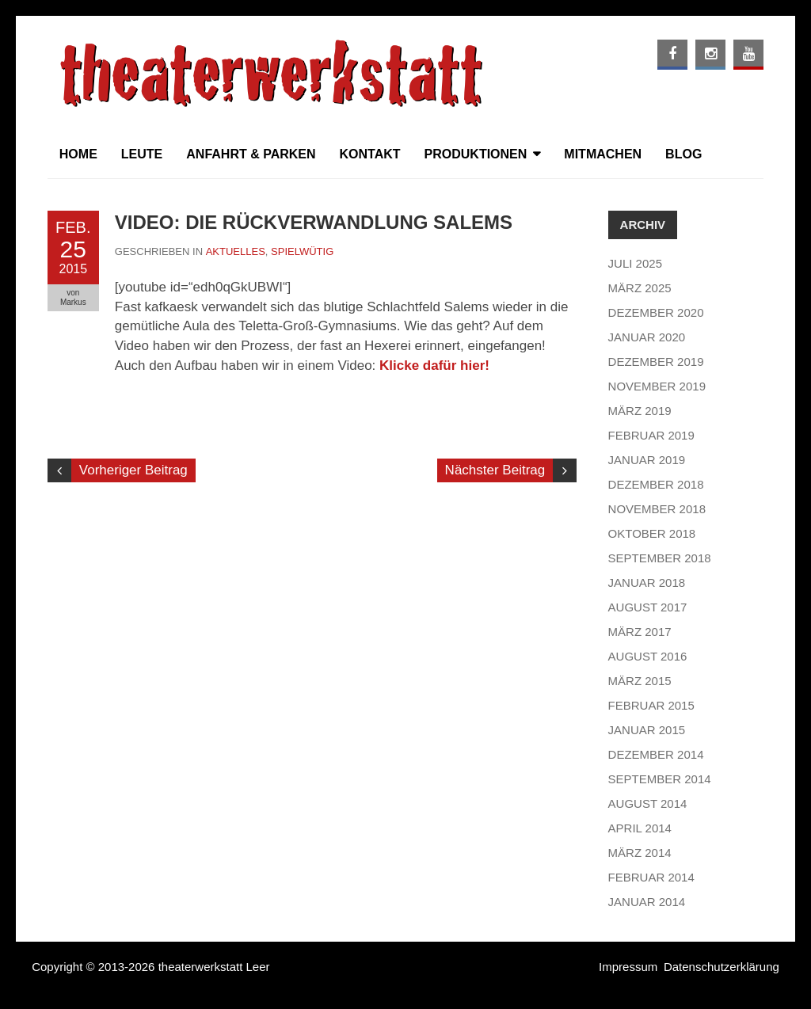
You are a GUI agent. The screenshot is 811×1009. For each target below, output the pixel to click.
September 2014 (659, 779)
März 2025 (640, 288)
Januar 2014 (647, 901)
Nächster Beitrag (495, 470)
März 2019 (640, 410)
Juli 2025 (635, 263)
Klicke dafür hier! (434, 365)
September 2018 (659, 558)
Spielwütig (302, 251)
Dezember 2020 (656, 312)
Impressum (628, 966)
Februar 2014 (651, 877)
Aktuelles (235, 251)
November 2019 (657, 386)
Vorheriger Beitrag (133, 470)
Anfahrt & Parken (250, 154)
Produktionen (476, 154)
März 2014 (640, 852)
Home (78, 154)
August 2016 (647, 656)
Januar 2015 (647, 730)
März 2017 (640, 631)
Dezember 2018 (656, 484)
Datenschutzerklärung (721, 966)
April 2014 (640, 828)
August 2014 (647, 803)
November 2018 (657, 509)
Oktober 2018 (652, 533)
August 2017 (647, 607)
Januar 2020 (647, 337)
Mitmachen (603, 154)
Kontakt (370, 154)
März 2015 (640, 680)
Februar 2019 (651, 435)
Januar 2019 (647, 459)
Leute (141, 154)
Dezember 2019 (656, 361)
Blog (683, 154)
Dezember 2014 (656, 754)
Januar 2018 (647, 582)
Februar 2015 (651, 705)
